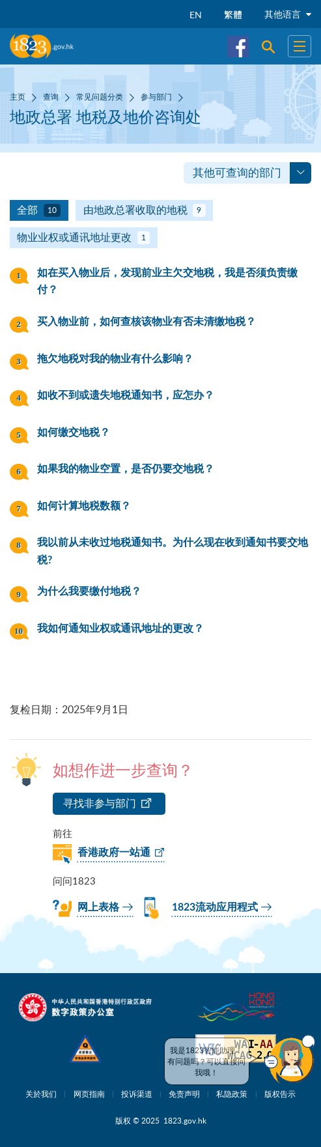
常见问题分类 (99, 96)
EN (195, 14)
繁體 (233, 14)
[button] (290, 1059)
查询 (51, 96)
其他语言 (287, 14)
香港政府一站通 (113, 852)
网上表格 (98, 907)
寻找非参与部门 (99, 803)
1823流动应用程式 (215, 907)
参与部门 (156, 96)
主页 (17, 96)
